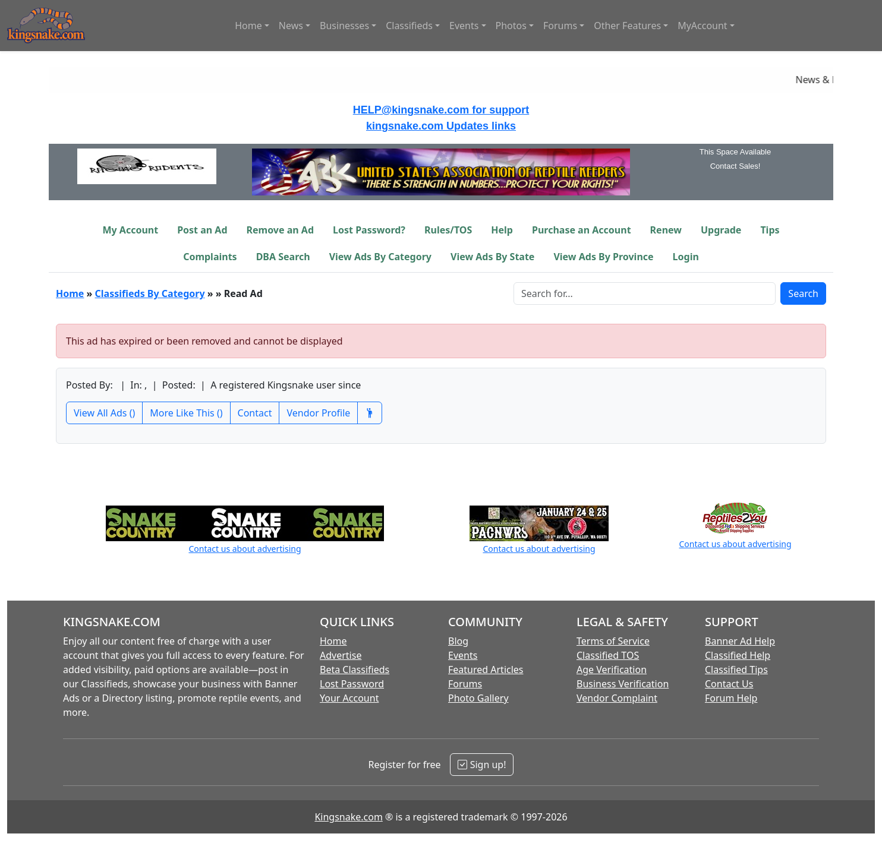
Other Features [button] (627, 25)
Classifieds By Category (150, 293)
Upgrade (721, 229)
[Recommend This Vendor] (369, 413)
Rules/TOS (448, 229)
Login (686, 256)
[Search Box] (645, 293)
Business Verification (623, 683)
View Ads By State (492, 256)
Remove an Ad (280, 229)
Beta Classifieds (354, 669)
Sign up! (482, 764)
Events (462, 655)
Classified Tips (736, 669)
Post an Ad (202, 229)
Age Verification (612, 669)
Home (70, 293)
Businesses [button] (344, 25)
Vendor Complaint (617, 698)
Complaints (210, 256)
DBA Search (283, 256)
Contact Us (729, 683)
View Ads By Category (380, 256)
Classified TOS (608, 655)
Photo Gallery (478, 698)
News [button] (291, 25)
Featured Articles (486, 669)
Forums (465, 683)
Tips (769, 229)
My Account (130, 229)
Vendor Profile (318, 412)
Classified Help (737, 655)
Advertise (340, 655)
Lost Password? (369, 229)
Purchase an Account (581, 229)
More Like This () (186, 412)
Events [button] (463, 25)
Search (803, 293)
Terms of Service (613, 641)
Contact (255, 412)
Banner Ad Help (740, 641)
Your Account (349, 698)
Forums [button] (560, 25)
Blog (458, 641)
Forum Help (731, 698)
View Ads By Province (603, 256)
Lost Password (352, 683)
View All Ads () (104, 412)
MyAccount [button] (702, 25)
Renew (666, 229)
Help (502, 229)
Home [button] (248, 25)
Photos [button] (511, 25)
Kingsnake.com (348, 816)
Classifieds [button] (409, 25)
